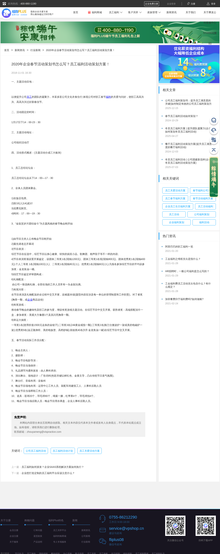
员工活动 (174, 214)
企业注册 (14, 536)
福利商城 (95, 12)
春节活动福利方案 (203, 198)
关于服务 (14, 542)
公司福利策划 (201, 214)
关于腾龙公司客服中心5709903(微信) (209, 28)
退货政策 (37, 536)
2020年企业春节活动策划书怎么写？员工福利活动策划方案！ (80, 50)
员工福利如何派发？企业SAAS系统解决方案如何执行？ (53, 466)
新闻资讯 (171, 12)
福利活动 (204, 222)
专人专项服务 (59, 542)
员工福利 (114, 12)
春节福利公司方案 (203, 190)
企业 (30, 299)
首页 (75, 12)
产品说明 (37, 542)
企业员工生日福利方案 (178, 206)
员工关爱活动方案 (89, 450)
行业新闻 (35, 50)
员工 (29, 96)
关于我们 (191, 12)
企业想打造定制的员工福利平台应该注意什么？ (48, 473)
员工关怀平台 (59, 530)
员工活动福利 (205, 206)
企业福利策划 (176, 222)
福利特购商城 (59, 536)
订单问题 (37, 530)
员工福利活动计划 (63, 450)
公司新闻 (85, 536)
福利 (108, 96)
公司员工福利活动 (36, 450)
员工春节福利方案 (175, 198)
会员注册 (14, 530)
